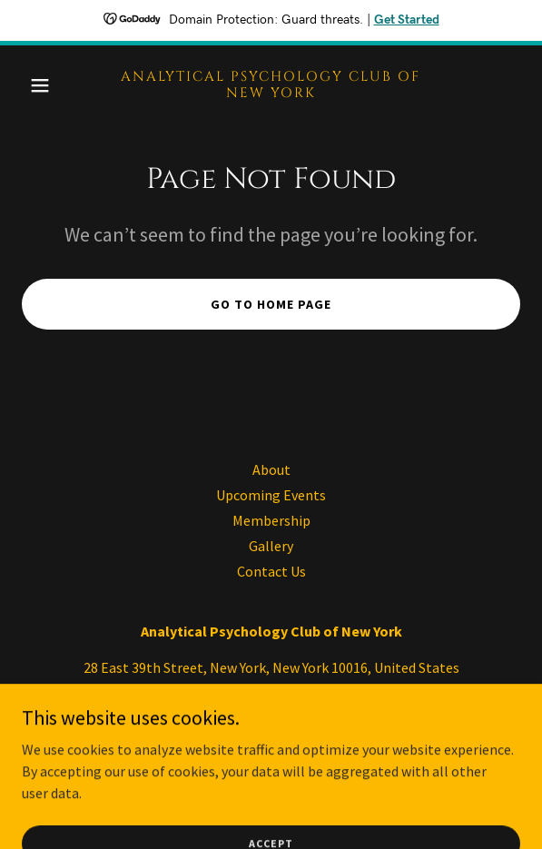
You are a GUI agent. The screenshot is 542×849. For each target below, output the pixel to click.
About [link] (271, 469)
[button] (59, 85)
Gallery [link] (271, 546)
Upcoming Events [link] (271, 495)
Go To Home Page (271, 304)
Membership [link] (271, 520)
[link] (270, 92)
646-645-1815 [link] (271, 704)
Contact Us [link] (271, 571)
